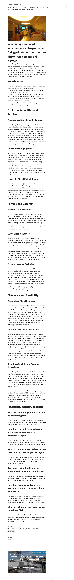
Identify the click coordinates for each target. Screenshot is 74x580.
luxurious (19, 270)
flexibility (33, 371)
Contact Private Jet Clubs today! (18, 8)
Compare (25, 6)
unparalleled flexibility (26, 307)
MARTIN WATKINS (12, 545)
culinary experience (19, 154)
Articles (17, 6)
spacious (22, 213)
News (49, 6)
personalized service (15, 126)
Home (11, 6)
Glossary (31, 8)
